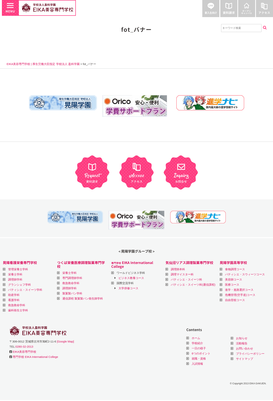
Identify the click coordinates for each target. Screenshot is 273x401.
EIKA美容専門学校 (24, 351)
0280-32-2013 (24, 346)
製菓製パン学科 (72, 293)
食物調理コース (235, 269)
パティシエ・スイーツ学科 (25, 289)
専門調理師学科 (72, 278)
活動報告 (241, 343)
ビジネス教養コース (131, 278)
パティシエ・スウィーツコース (245, 274)
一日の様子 (199, 348)
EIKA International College (132, 264)
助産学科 (14, 294)
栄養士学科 (15, 274)
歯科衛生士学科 (18, 310)
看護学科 (14, 300)
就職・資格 (199, 358)
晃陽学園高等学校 (233, 262)
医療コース (232, 284)
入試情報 (197, 363)
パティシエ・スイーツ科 (186, 279)
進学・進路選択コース (239, 289)
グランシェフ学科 (19, 284)
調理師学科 (15, 279)
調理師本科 (178, 269)
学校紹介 (197, 343)
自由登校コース (235, 300)
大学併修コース (128, 288)
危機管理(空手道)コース (240, 294)
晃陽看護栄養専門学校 (20, 262)
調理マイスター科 (182, 274)
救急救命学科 (16, 305)
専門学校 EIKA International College (35, 356)
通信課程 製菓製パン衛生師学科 (82, 298)
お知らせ (241, 338)
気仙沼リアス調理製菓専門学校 (189, 262)
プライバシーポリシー (250, 353)
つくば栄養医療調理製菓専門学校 (81, 264)
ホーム (196, 338)
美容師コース (233, 279)
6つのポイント (201, 353)
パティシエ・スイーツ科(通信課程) (193, 284)
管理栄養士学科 (18, 269)
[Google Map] (65, 341)
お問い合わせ (244, 348)
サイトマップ (244, 358)
